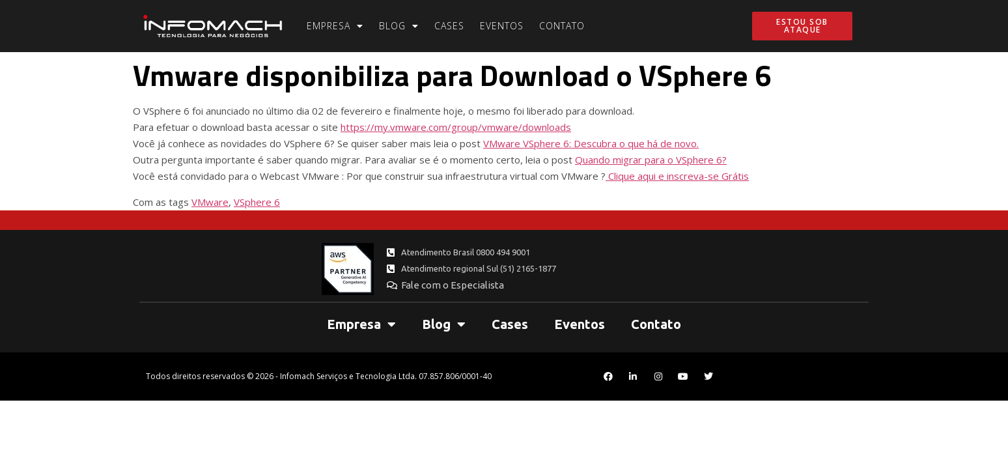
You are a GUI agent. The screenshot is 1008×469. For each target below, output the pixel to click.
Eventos (502, 26)
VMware (210, 201)
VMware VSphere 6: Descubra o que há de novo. (591, 143)
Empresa (335, 26)
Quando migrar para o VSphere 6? (651, 159)
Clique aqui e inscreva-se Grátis (677, 175)
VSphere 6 (257, 201)
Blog (399, 26)
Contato (562, 26)
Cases (449, 26)
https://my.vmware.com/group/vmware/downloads (456, 127)
